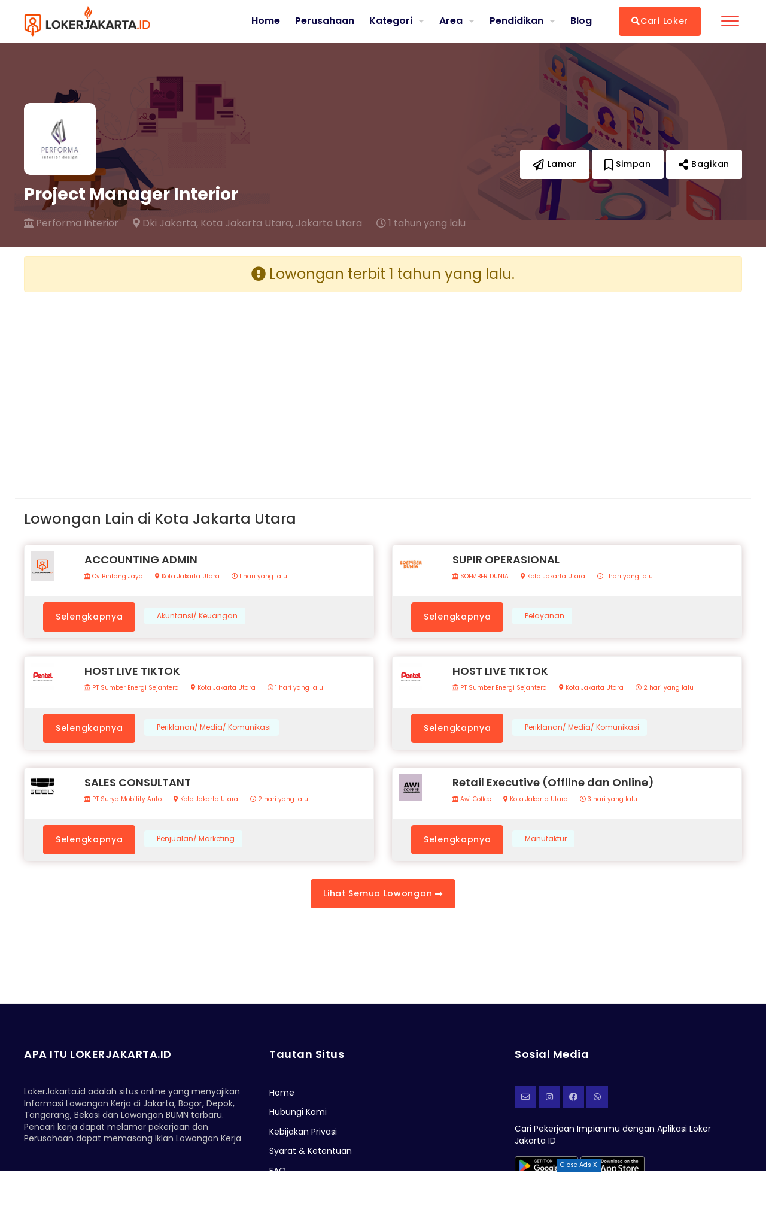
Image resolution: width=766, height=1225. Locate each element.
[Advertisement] (199, 385)
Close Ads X (578, 1164)
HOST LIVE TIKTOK (132, 670)
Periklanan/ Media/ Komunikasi (214, 727)
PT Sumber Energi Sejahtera (131, 688)
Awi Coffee (471, 799)
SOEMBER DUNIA (480, 576)
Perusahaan (324, 21)
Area (451, 21)
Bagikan (704, 164)
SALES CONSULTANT (137, 782)
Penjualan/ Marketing (196, 839)
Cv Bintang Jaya (113, 576)
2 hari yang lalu (665, 688)
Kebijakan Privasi (303, 1132)
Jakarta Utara (329, 223)
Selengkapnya (89, 617)
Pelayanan (544, 616)
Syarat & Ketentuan (310, 1151)
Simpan (627, 164)
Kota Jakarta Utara (187, 576)
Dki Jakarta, (165, 223)
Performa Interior (71, 223)
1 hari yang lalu (259, 576)
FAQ (277, 1171)
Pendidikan (516, 21)
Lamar (555, 164)
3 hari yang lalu (608, 799)
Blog (581, 21)
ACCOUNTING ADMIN (140, 559)
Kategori (390, 21)
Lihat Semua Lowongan (382, 893)
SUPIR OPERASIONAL (506, 559)
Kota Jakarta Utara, (246, 223)
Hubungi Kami (298, 1112)
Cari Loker (659, 21)
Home (265, 21)
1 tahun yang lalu (421, 223)
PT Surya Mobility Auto (123, 799)
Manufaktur (546, 839)
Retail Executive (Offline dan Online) (553, 782)
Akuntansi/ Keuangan (197, 616)
